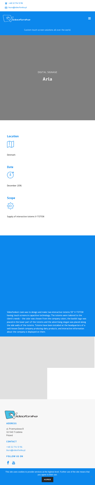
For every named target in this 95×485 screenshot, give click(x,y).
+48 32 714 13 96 (15, 3)
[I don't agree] (91, 476)
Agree (47, 479)
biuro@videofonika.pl (17, 7)
